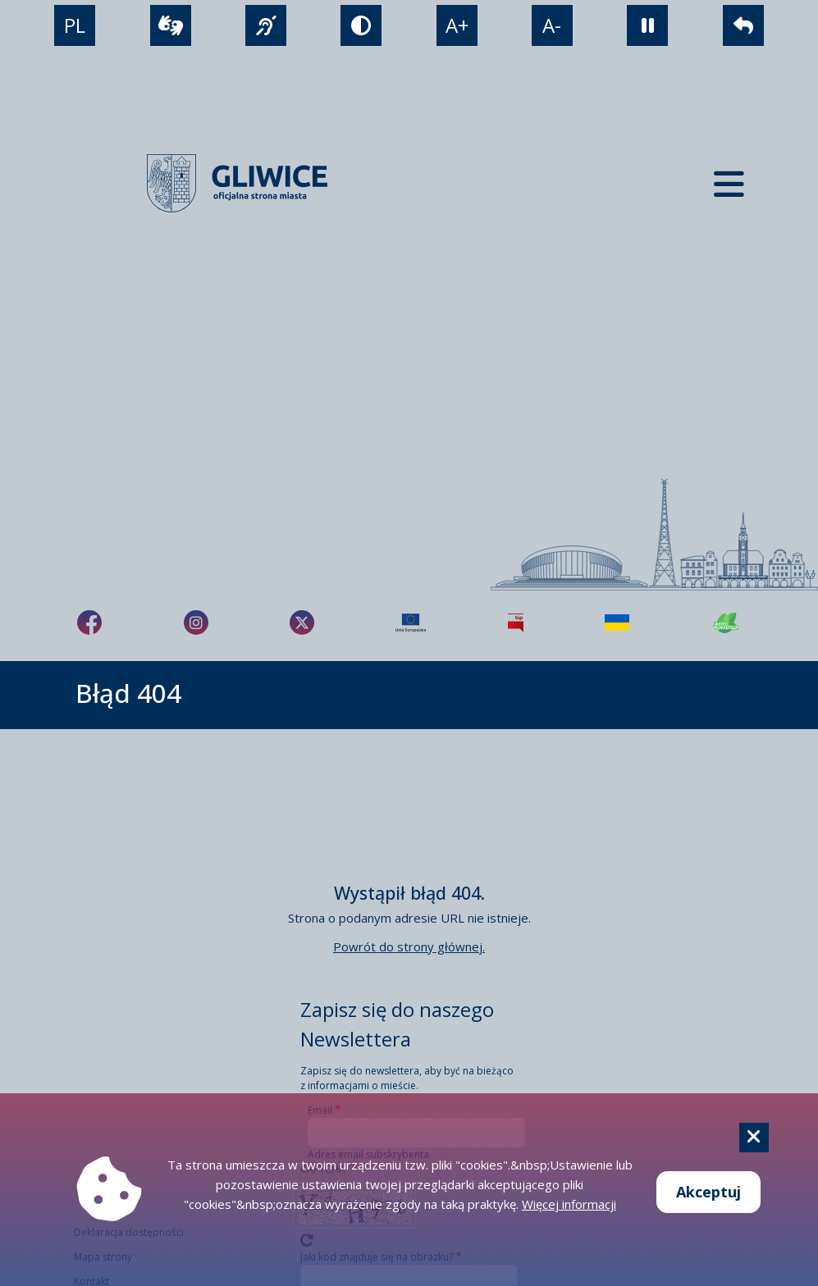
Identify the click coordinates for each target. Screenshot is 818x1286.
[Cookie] (754, 1137)
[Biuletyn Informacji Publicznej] (515, 622)
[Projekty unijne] (410, 622)
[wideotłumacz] (170, 25)
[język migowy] (265, 25)
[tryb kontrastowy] (361, 25)
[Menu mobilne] (729, 183)
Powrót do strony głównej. (409, 946)
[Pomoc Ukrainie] (617, 622)
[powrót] (743, 25)
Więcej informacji (569, 1204)
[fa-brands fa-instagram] (196, 622)
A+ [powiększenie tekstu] (457, 25)
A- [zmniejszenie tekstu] (551, 25)
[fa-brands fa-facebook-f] (89, 622)
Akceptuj (708, 1192)
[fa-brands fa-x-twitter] (302, 622)
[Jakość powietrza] (726, 622)
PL (74, 25)
